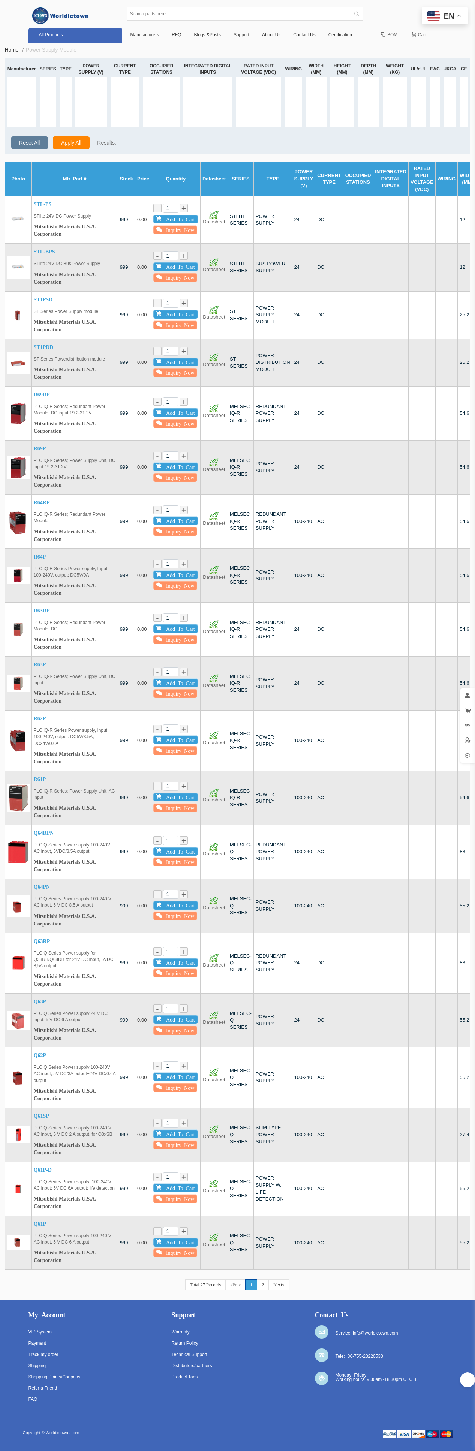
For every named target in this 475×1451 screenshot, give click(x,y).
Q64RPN (44, 833)
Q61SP (41, 1116)
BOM (389, 34)
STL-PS (42, 204)
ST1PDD (44, 347)
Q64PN (42, 887)
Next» (278, 1284)
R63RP (42, 611)
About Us (271, 34)
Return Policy (185, 1343)
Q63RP (42, 941)
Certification (340, 34)
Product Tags (185, 1376)
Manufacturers (144, 34)
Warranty (181, 1332)
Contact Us (304, 34)
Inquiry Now (175, 229)
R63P (40, 664)
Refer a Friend (42, 1388)
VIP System (40, 1332)
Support (241, 34)
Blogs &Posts (207, 34)
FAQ (32, 1399)
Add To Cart (175, 219)
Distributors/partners (192, 1365)
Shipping (37, 1365)
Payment (37, 1343)
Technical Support (189, 1354)
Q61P (40, 1224)
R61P (40, 779)
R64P (40, 557)
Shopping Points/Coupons (54, 1376)
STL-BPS (44, 252)
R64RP (42, 502)
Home (14, 50)
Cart (419, 34)
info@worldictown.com (375, 1333)
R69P (40, 448)
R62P (40, 718)
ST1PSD (43, 299)
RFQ (176, 34)
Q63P (40, 1001)
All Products (51, 34)
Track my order (43, 1354)
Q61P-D (43, 1170)
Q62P (40, 1055)
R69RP (42, 395)
